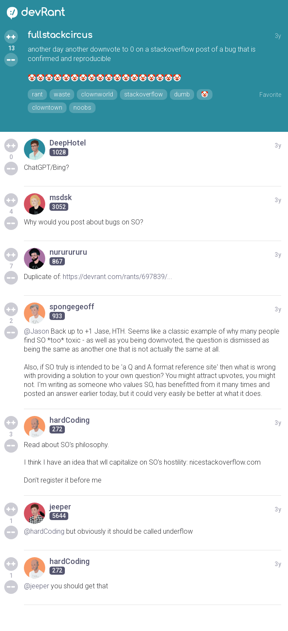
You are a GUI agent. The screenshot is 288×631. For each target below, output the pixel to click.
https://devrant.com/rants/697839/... (117, 277)
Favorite (270, 94)
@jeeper (36, 586)
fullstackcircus (60, 35)
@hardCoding (44, 531)
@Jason (36, 331)
